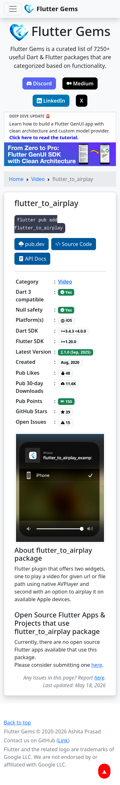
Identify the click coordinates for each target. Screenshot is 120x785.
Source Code (73, 244)
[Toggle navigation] (13, 9)
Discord (39, 83)
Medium (80, 83)
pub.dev (31, 244)
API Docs (32, 258)
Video (38, 179)
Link (63, 740)
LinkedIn (51, 100)
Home (16, 179)
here (96, 664)
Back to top (17, 722)
